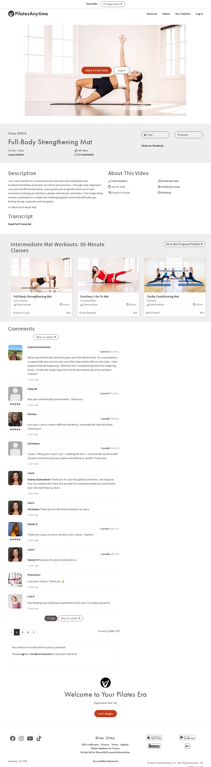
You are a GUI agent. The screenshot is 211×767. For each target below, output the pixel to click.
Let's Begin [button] (105, 713)
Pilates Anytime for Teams (105, 748)
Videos (166, 13)
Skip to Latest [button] (46, 337)
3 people (105, 448)
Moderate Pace (170, 181)
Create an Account (41, 654)
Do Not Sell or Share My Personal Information (105, 752)
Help (100, 738)
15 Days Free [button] (112, 4)
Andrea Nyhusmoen (39, 347)
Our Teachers (183, 13)
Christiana (33, 443)
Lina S (31, 596)
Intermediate (119, 181)
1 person (104, 351)
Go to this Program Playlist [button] (184, 244)
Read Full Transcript (19, 224)
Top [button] (51, 618)
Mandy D (33, 524)
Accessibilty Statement (105, 761)
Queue (183, 134)
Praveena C (34, 574)
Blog (110, 738)
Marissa (32, 414)
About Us (152, 13)
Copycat (32, 388)
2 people (105, 418)
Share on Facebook (152, 145)
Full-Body (165, 192)
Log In (199, 13)
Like (148, 134)
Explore (124, 744)
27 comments (86, 154)
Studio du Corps (170, 186)
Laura (31, 473)
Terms (114, 744)
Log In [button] (122, 70)
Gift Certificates (90, 744)
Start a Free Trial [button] (96, 70)
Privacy (105, 744)
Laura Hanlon (16, 154)
